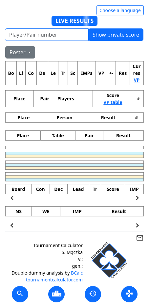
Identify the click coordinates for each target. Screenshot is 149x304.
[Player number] (47, 34)
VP (136, 80)
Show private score (116, 34)
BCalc (77, 273)
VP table (112, 102)
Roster (18, 52)
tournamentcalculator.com (54, 280)
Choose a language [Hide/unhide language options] (120, 10)
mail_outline (140, 238)
